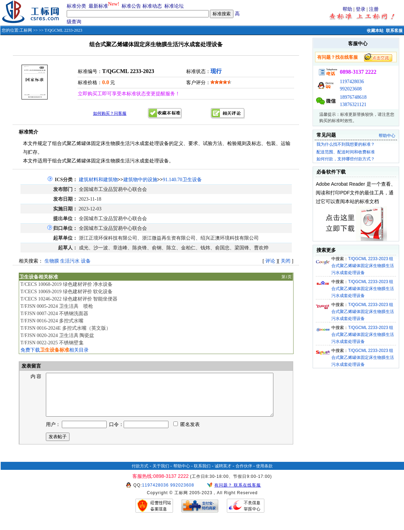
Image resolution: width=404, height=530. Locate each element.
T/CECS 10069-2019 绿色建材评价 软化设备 (66, 291)
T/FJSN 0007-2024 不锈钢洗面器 (54, 313)
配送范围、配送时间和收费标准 (345, 152)
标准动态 (152, 6)
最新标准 (98, 6)
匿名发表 (186, 432)
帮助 (347, 9)
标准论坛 (174, 6)
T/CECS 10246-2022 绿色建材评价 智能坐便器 (69, 299)
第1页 (286, 276)
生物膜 (51, 261)
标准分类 (76, 6)
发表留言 (30, 366)
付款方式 (140, 474)
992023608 (351, 88)
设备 (86, 261)
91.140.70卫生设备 (182, 179)
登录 (360, 9)
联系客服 (394, 30)
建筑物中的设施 (140, 179)
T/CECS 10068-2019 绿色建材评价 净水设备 (66, 284)
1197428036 (352, 81)
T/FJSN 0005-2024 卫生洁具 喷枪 (56, 306)
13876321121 (353, 104)
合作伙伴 (244, 474)
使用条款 (264, 474)
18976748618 (353, 97)
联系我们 (202, 474)
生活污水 (70, 261)
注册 (374, 9)
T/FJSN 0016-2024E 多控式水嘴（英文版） (65, 328)
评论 (270, 261)
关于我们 (160, 474)
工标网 (25, 30)
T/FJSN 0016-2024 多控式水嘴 (51, 320)
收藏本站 (375, 30)
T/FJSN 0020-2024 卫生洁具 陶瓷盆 (57, 335)
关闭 (285, 261)
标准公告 (131, 6)
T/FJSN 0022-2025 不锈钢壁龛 (51, 342)
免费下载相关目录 (54, 350)
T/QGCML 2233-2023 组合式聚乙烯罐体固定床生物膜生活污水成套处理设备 (362, 265)
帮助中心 (387, 135)
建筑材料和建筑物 (98, 179)
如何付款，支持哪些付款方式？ (345, 158)
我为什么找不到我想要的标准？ (345, 144)
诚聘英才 (223, 474)
